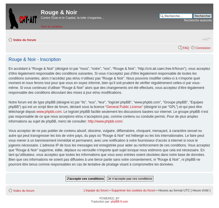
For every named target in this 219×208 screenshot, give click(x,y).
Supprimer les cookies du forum (133, 190)
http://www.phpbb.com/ (105, 121)
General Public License (124, 107)
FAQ (186, 48)
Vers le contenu (51, 26)
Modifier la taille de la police (206, 38)
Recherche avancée (198, 20)
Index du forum (24, 40)
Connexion (202, 48)
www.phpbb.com (49, 112)
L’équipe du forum (96, 190)
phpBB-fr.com (119, 201)
